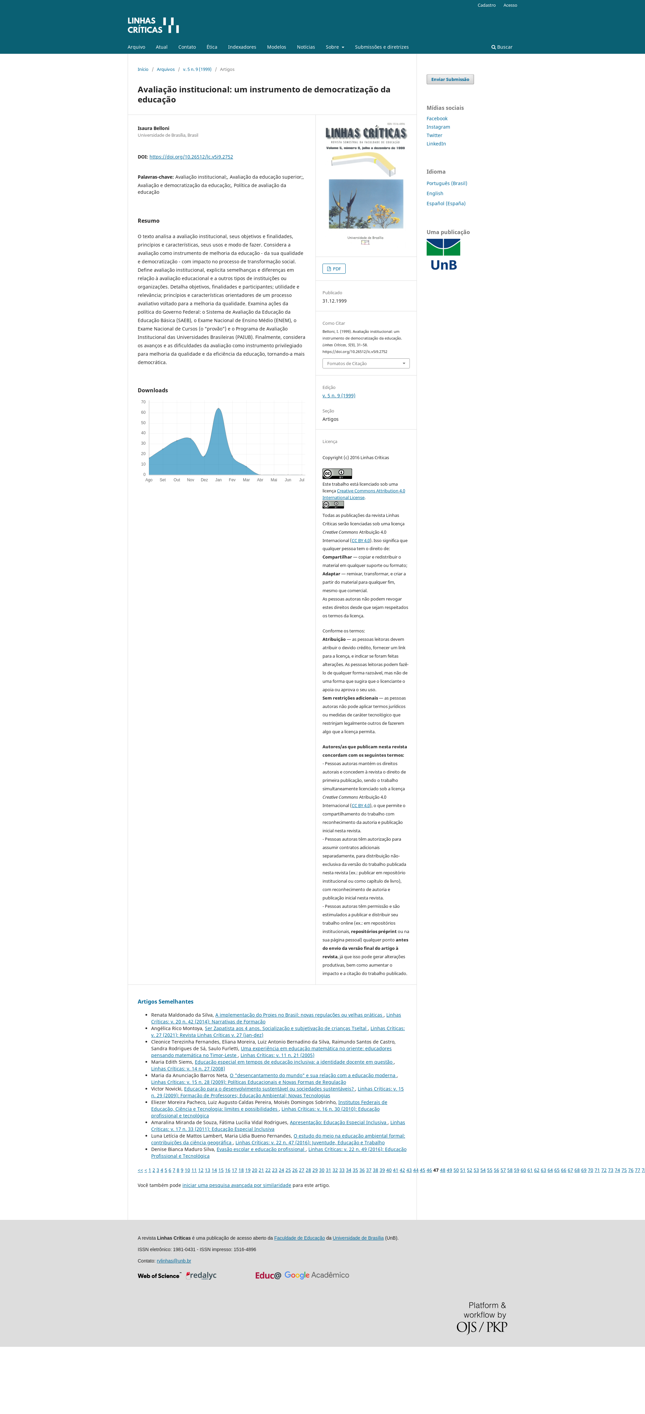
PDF (336, 269)
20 (254, 1170)
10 (187, 1170)
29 (315, 1170)
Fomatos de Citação (347, 363)
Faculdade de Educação (299, 1238)
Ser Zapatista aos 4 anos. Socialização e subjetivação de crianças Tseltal (286, 1028)
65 (557, 1170)
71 (597, 1170)
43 (409, 1170)
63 (543, 1170)
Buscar (502, 47)
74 (617, 1170)
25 (288, 1170)
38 (375, 1170)
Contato (187, 47)
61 (530, 1170)
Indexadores (242, 47)
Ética (212, 47)
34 (348, 1170)
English (435, 193)
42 (402, 1170)
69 (584, 1170)
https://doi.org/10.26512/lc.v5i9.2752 (191, 156)
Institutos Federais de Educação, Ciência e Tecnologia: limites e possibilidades (269, 1105)
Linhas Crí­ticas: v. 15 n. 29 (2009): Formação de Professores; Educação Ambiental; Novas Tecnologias (277, 1092)
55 (489, 1170)
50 (456, 1170)
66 (563, 1170)
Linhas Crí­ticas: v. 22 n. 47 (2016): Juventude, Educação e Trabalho (310, 1142)
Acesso (510, 5)
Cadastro (487, 5)
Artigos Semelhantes (166, 1001)
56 (496, 1170)
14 (214, 1170)
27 (301, 1170)
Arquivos (166, 69)
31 (328, 1170)
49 (449, 1170)
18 (241, 1170)
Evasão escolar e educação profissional (261, 1149)
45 (422, 1170)
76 (631, 1170)
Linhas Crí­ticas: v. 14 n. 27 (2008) (188, 1068)
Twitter (434, 135)
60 (523, 1170)
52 (469, 1170)
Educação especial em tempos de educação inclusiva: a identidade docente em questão (294, 1062)
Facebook (437, 118)
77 (637, 1170)
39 (382, 1170)
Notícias (306, 47)
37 (369, 1170)
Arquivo (136, 47)
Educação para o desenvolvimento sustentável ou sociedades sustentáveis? (269, 1089)
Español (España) (446, 203)
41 (395, 1170)
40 (389, 1170)
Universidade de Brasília (358, 1238)
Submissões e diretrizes (382, 47)
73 (610, 1170)
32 (335, 1170)
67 (570, 1170)
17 (234, 1170)
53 (476, 1170)
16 (227, 1170)
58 (510, 1170)
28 (308, 1170)
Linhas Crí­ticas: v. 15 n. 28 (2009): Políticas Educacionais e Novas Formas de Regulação (248, 1082)
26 (295, 1170)
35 (355, 1170)
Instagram (438, 127)
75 (624, 1170)
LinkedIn (436, 143)
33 (342, 1170)
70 (590, 1170)
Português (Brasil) (447, 183)
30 (322, 1170)
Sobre (333, 47)
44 (416, 1170)
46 (429, 1170)
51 (463, 1170)
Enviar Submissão (450, 79)
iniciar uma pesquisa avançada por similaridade (236, 1185)
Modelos (276, 47)
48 (442, 1170)
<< (140, 1170)
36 (362, 1170)
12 (201, 1170)
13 (207, 1170)
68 (577, 1170)
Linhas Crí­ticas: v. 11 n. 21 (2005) (277, 1055)
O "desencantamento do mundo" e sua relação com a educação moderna (313, 1075)
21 (261, 1170)
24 (281, 1170)
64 (550, 1170)
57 (503, 1170)
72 (604, 1170)
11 (194, 1170)
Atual (162, 47)
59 (516, 1170)
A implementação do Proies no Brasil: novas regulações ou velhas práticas (299, 1015)
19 (248, 1170)
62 (537, 1170)
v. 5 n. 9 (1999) (197, 69)
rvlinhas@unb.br (174, 1261)
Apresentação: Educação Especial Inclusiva (339, 1122)
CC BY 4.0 (361, 540)
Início (143, 69)
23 (274, 1170)
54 (483, 1170)
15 (221, 1170)
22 (268, 1170)
